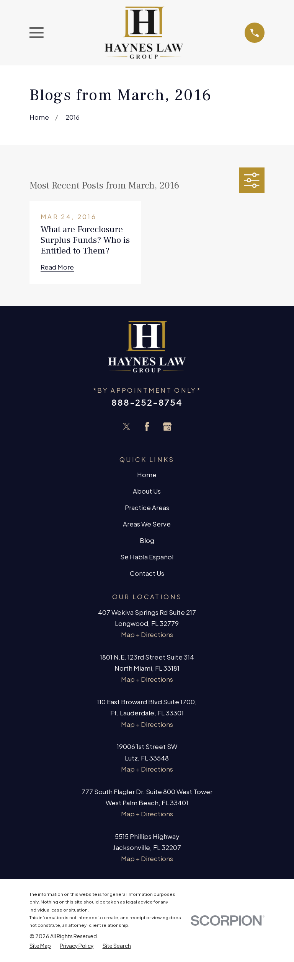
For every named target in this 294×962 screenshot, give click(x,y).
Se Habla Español (146, 557)
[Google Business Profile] (167, 426)
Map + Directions (147, 634)
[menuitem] (40, 946)
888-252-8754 (146, 402)
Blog (147, 540)
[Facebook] (146, 426)
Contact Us (147, 573)
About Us (147, 491)
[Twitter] (126, 426)
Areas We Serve (147, 524)
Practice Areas (147, 508)
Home (147, 475)
